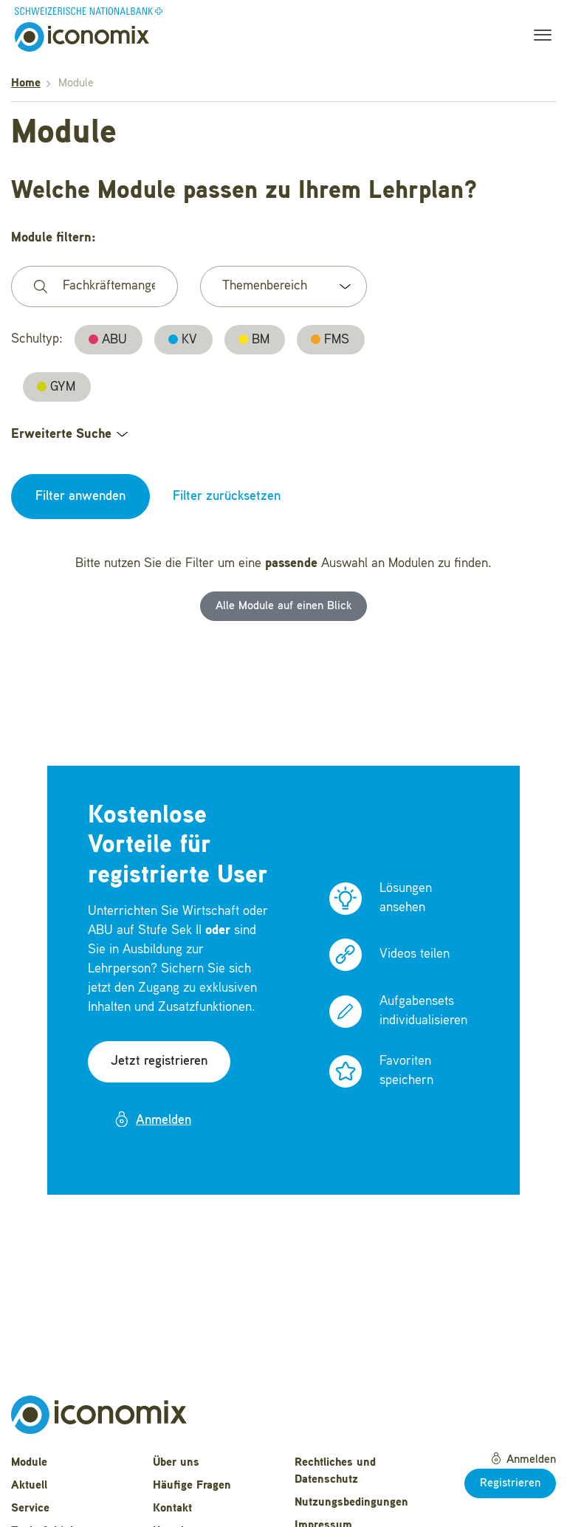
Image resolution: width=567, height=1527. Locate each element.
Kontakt (172, 1508)
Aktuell (29, 1486)
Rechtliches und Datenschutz (335, 1471)
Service (30, 1508)
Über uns (176, 1463)
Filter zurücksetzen (227, 496)
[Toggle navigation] (538, 36)
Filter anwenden (80, 496)
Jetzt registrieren (159, 1061)
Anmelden (152, 1119)
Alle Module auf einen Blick (283, 606)
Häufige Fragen (192, 1486)
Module (29, 1463)
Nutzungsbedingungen (351, 1503)
